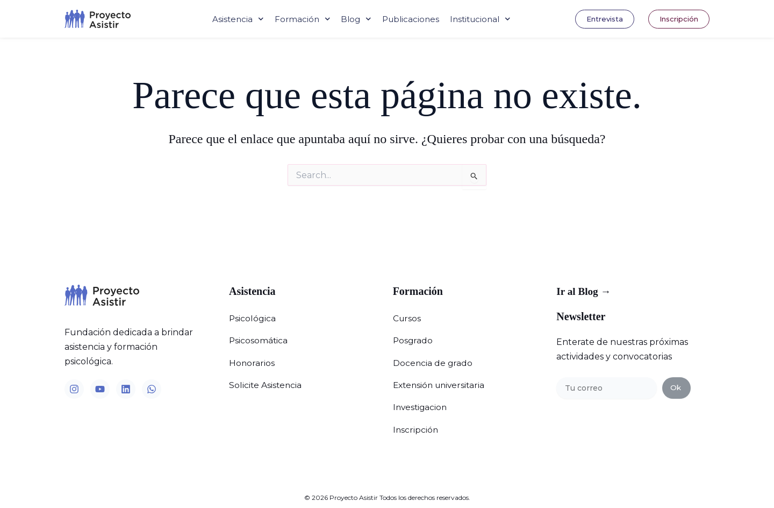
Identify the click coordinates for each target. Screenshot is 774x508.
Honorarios (252, 357)
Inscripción (416, 417)
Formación (303, 19)
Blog (356, 19)
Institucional (480, 19)
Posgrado (413, 337)
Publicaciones (410, 19)
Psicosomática (259, 337)
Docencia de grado (433, 357)
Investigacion (421, 397)
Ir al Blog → (584, 292)
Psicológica (252, 317)
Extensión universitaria (441, 377)
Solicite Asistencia (266, 377)
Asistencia (238, 19)
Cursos (407, 317)
